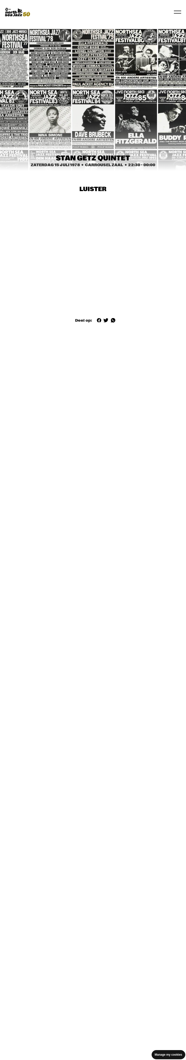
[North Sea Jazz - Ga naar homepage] (17, 12)
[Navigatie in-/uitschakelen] (177, 12)
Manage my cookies (168, 1054)
